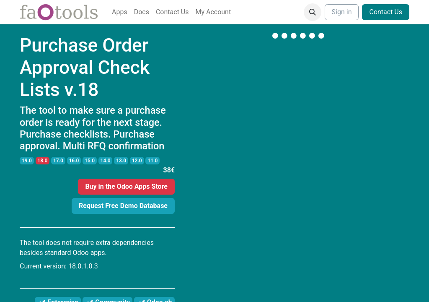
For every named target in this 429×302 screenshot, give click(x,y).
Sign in (342, 12)
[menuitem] (120, 12)
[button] (312, 12)
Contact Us (385, 12)
